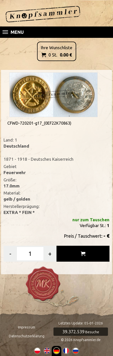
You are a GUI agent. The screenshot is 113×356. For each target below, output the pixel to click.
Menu (13, 32)
